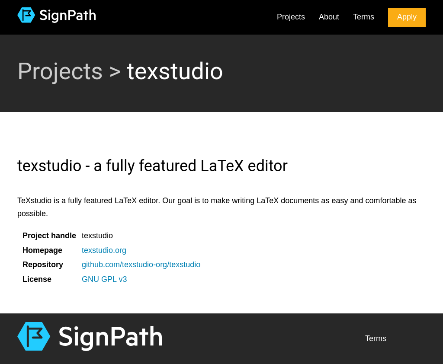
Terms (363, 17)
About (329, 17)
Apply (407, 17)
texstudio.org (104, 250)
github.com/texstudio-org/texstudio (141, 264)
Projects (291, 17)
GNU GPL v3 (104, 279)
